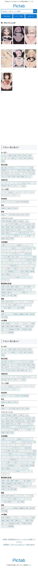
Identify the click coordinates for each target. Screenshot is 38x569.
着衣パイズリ (22, 230)
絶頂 (18, 215)
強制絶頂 (12, 329)
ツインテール (16, 292)
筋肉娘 (4, 170)
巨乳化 (25, 155)
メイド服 (31, 268)
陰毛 (19, 170)
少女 (28, 183)
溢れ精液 (18, 227)
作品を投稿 (7, 16)
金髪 (3, 286)
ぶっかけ (16, 192)
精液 (7, 227)
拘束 (3, 323)
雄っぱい (29, 176)
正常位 (16, 208)
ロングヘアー (31, 292)
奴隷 (29, 329)
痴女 (3, 227)
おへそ (10, 170)
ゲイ (7, 202)
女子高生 (15, 254)
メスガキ (18, 183)
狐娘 (9, 308)
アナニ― (16, 195)
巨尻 (24, 170)
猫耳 (3, 302)
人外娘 (14, 305)
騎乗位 (4, 208)
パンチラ (4, 260)
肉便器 (24, 329)
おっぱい (4, 155)
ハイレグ (22, 257)
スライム (28, 305)
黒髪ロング (30, 286)
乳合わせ (13, 230)
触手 (3, 314)
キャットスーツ (17, 263)
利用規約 (6, 544)
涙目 (22, 215)
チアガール (5, 280)
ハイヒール (5, 266)
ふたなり (9, 314)
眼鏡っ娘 (10, 257)
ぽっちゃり (17, 168)
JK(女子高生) (26, 248)
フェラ (23, 192)
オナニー (9, 195)
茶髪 (23, 292)
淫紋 (13, 248)
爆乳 (10, 155)
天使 (31, 302)
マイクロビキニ (11, 245)
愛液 (3, 239)
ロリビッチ (9, 183)
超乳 (15, 155)
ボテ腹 (10, 168)
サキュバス (24, 302)
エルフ (17, 302)
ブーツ (4, 268)
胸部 (22, 176)
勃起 (7, 239)
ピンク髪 (23, 286)
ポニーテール (27, 289)
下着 (33, 248)
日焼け (4, 295)
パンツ (18, 251)
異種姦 (16, 314)
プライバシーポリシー (18, 544)
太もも (4, 176)
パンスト (32, 266)
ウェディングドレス (8, 277)
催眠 (7, 326)
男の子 (10, 186)
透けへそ (31, 236)
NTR (11, 224)
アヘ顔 (8, 215)
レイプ (13, 323)
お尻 (6, 173)
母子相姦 (4, 317)
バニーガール (6, 254)
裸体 (7, 233)
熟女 (24, 186)
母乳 (3, 161)
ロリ (3, 183)
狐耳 (7, 302)
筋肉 (33, 170)
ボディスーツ (26, 251)
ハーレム (4, 236)
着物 (7, 274)
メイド (18, 248)
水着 (3, 245)
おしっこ (19, 323)
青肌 (19, 289)
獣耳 (12, 302)
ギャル (23, 260)
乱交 (3, 230)
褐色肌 (4, 292)
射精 (12, 227)
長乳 (25, 158)
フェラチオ (30, 192)
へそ (15, 170)
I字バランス (30, 233)
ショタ (34, 183)
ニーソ (26, 263)
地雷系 (29, 260)
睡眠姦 (11, 332)
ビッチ (11, 236)
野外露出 (9, 221)
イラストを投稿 (28, 539)
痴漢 (16, 236)
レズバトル (23, 236)
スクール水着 (19, 271)
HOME (5, 539)
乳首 (9, 176)
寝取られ (18, 224)
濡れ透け (28, 224)
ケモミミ (21, 305)
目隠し (18, 329)
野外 (12, 239)
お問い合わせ (30, 544)
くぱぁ (26, 221)
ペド (19, 186)
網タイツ (10, 268)
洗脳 (33, 323)
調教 (16, 326)
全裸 (3, 221)
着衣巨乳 (13, 266)
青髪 (3, 289)
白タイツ (32, 263)
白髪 (7, 286)
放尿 (12, 326)
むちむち (25, 168)
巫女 (3, 274)
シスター (16, 260)
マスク (29, 257)
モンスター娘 (6, 305)
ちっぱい (4, 158)
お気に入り (31, 16)
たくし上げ (14, 233)
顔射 (10, 192)
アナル (26, 173)
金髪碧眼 (9, 289)
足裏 (13, 176)
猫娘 (22, 308)
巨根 (18, 176)
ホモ (12, 202)
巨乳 (19, 155)
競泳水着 (28, 254)
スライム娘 (15, 308)
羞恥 (3, 215)
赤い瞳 (10, 295)
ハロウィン (11, 251)
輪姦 (3, 326)
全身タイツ (19, 277)
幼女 (23, 183)
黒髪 (12, 286)
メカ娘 (4, 308)
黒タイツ (18, 268)
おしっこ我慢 (24, 326)
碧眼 (15, 295)
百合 (3, 202)
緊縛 (7, 323)
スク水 (4, 257)
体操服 (32, 271)
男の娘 (4, 186)
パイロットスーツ (16, 274)
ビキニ (4, 251)
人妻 (16, 257)
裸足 (10, 260)
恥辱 (27, 215)
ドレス (24, 268)
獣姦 (27, 314)
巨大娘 (32, 173)
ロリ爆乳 (12, 158)
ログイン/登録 (19, 16)
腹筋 (28, 170)
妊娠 (21, 221)
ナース (4, 271)
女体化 (17, 202)
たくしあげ (5, 224)
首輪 (34, 257)
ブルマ (26, 274)
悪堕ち (16, 221)
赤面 (13, 215)
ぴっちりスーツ (27, 245)
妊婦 (31, 168)
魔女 (34, 260)
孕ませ (30, 230)
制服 (19, 245)
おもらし (27, 323)
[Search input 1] (17, 11)
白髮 (15, 289)
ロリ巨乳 (19, 158)
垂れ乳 (30, 158)
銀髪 (16, 286)
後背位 (10, 208)
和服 (26, 271)
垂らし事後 (26, 227)
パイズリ (4, 192)
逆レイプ (4, 329)
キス (3, 195)
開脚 (7, 230)
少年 (15, 186)
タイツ (21, 254)
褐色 (9, 292)
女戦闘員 (10, 271)
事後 (33, 227)
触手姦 (32, 314)
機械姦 (22, 314)
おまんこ (19, 173)
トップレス (28, 277)
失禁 (31, 326)
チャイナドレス (23, 266)
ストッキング (6, 263)
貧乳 (30, 155)
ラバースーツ (6, 248)
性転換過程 (24, 202)
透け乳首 (22, 233)
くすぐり (4, 332)
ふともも (12, 173)
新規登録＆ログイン (14, 539)
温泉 (3, 233)
